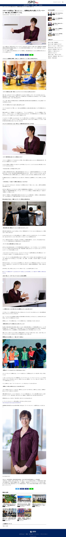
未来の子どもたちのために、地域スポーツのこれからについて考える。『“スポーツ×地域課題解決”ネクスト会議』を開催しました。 (24, 504)
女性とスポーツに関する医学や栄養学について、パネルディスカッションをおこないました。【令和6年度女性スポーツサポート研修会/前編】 (9, 518)
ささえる (4, 506)
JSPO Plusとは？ (22, 534)
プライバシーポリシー (44, 534)
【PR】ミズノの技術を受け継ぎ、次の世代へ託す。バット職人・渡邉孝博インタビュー (57, 18)
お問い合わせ (31, 534)
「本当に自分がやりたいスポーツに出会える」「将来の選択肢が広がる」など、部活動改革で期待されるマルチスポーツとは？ (9, 504)
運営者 (27, 534)
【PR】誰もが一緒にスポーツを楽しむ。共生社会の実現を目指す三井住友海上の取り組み (57, 23)
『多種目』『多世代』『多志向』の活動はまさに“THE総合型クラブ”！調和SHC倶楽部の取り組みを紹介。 (24, 518)
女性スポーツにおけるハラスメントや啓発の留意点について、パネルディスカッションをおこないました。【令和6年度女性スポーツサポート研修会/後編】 (39, 504)
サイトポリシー (36, 534)
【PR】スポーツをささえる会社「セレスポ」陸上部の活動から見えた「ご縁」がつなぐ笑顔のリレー (57, 13)
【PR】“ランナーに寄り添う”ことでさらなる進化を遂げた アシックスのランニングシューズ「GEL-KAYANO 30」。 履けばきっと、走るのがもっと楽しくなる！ (57, 33)
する (18, 520)
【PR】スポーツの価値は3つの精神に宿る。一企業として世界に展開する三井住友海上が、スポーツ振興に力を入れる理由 (57, 28)
